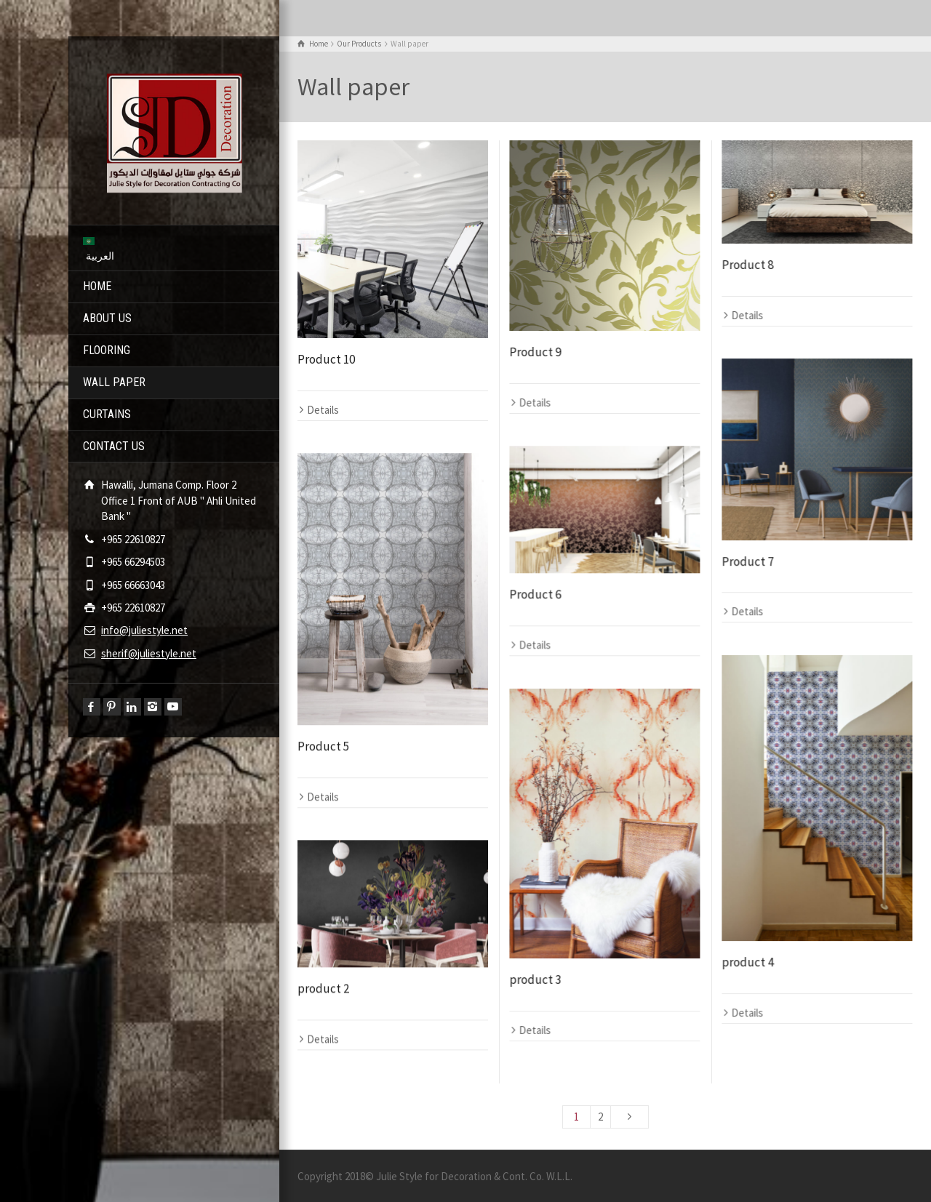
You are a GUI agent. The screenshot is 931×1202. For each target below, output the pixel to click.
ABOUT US (107, 318)
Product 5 (323, 746)
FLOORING (106, 350)
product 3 (535, 979)
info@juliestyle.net (144, 630)
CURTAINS (107, 414)
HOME (97, 286)
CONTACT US (114, 446)
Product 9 (535, 352)
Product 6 (535, 594)
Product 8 (747, 265)
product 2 (323, 988)
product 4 (747, 962)
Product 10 (326, 359)
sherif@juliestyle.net (148, 653)
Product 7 (747, 561)
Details (323, 410)
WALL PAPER (114, 382)
